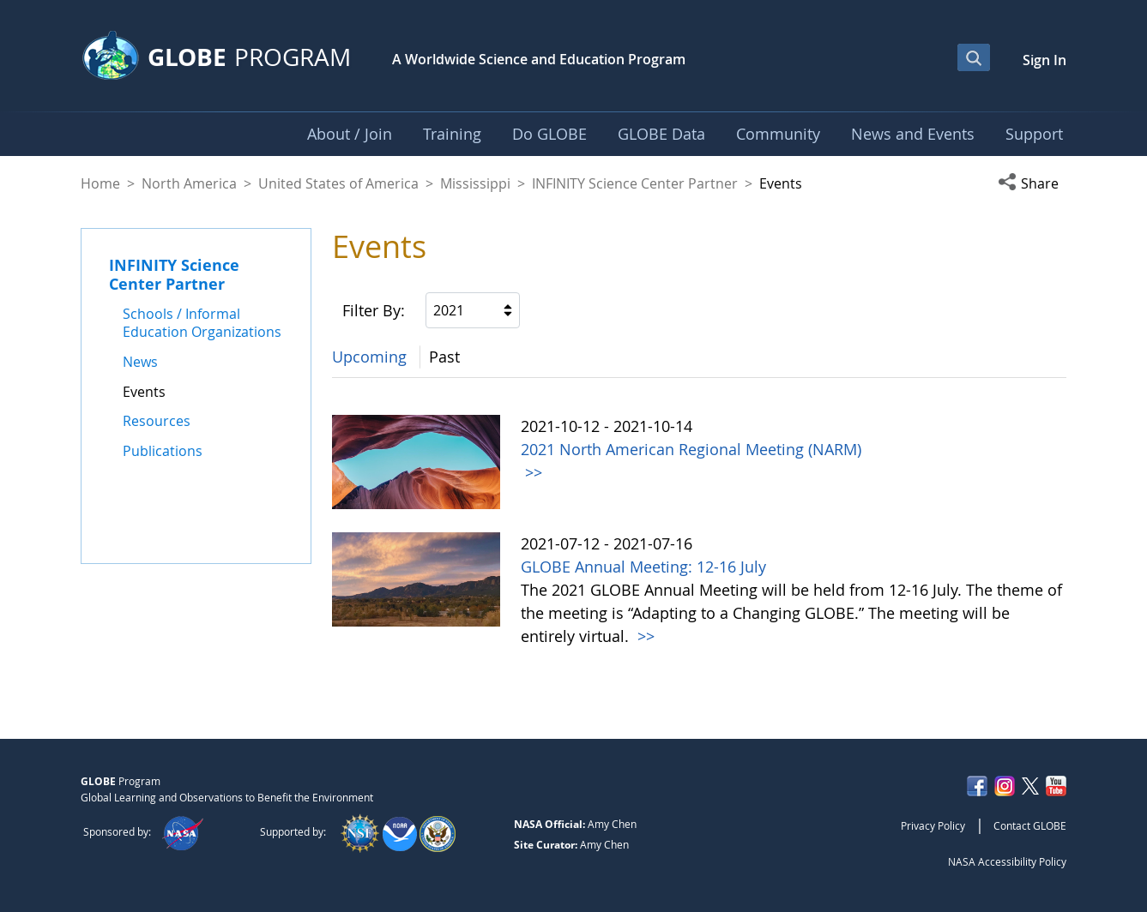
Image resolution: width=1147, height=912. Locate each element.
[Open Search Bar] (973, 57)
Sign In (1044, 60)
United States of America (338, 183)
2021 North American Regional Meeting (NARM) (691, 449)
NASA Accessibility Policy (1007, 861)
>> (531, 472)
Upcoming (369, 356)
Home (100, 183)
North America (189, 183)
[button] (1032, 183)
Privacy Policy (933, 825)
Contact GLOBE (1029, 825)
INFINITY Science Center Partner (635, 183)
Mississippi (475, 183)
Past (444, 356)
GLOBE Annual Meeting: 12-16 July (643, 566)
